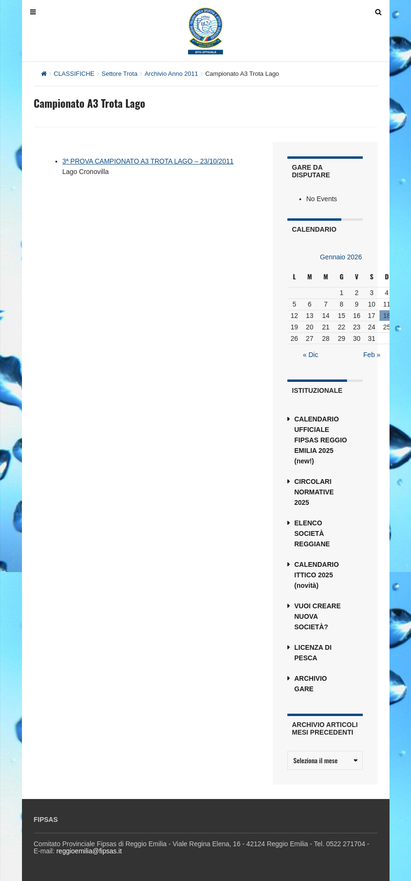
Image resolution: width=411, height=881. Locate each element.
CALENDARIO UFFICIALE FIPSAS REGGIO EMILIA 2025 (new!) (321, 440)
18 (386, 315)
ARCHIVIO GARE (311, 684)
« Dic (310, 355)
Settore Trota (119, 73)
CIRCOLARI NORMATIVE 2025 (314, 492)
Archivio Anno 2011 (171, 73)
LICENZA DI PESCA (313, 653)
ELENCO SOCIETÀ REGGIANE (312, 533)
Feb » (371, 355)
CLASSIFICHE (74, 73)
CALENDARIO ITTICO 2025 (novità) (317, 575)
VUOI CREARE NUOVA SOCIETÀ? (318, 616)
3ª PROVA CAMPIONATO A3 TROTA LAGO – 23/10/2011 (148, 161)
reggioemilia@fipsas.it (89, 851)
